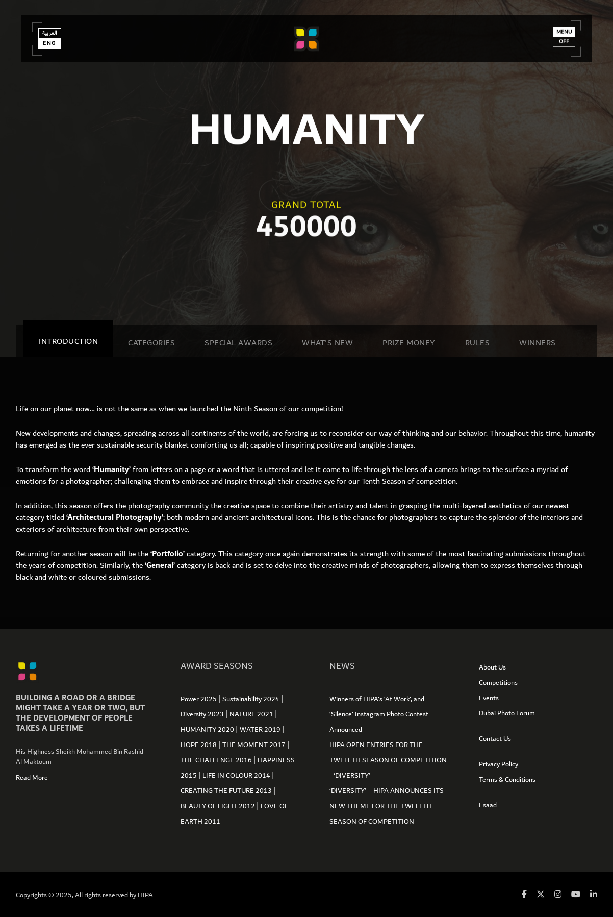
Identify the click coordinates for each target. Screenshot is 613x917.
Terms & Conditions (507, 779)
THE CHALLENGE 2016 (217, 760)
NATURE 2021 (252, 714)
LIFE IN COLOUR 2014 (237, 775)
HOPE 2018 (199, 745)
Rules (477, 343)
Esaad (488, 805)
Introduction (68, 341)
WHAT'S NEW (327, 343)
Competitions (498, 682)
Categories (151, 343)
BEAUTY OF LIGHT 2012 (219, 806)
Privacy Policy (498, 764)
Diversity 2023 (203, 714)
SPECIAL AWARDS (238, 343)
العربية (53, 40)
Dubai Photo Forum (507, 713)
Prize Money (409, 343)
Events (489, 698)
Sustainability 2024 (251, 699)
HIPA (145, 895)
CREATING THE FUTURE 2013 (227, 791)
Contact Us (495, 739)
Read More (32, 777)
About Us (492, 667)
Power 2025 (199, 699)
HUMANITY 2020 (208, 729)
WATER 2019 (261, 729)
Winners (537, 343)
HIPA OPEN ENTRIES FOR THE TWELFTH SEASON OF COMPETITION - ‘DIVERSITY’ (388, 760)
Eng (53, 50)
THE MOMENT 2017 (254, 745)
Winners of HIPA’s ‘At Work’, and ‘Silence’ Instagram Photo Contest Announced (378, 714)
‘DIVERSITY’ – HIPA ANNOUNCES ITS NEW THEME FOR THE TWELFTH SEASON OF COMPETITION (386, 806)
